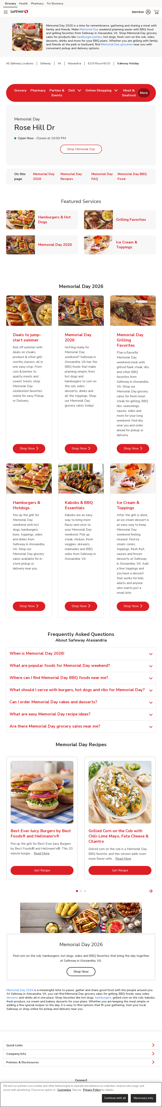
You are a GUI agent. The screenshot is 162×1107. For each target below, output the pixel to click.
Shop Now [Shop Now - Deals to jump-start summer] (32, 448)
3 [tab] (85, 891)
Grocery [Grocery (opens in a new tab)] (10, 3)
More (144, 93)
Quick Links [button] (81, 1045)
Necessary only (143, 1098)
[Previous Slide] (3, 891)
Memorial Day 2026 (56, 244)
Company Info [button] (81, 1054)
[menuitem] (20, 93)
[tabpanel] (42, 819)
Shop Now (84, 971)
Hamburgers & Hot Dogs (58, 219)
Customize (64, 1090)
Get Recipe (54, 870)
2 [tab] (81, 891)
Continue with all (115, 1098)
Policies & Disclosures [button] (81, 1062)
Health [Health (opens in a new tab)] (23, 3)
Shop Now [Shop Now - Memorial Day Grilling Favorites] (136, 448)
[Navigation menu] (6, 12)
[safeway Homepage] (19, 12)
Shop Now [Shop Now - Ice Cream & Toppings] (136, 606)
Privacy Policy (92, 1090)
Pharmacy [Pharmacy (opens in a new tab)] (37, 3)
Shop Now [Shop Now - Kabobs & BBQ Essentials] (84, 606)
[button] (141, 12)
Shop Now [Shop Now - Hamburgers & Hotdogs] (32, 606)
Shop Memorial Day (81, 149)
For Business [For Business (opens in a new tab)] (55, 3)
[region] (81, 1094)
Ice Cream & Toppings (136, 245)
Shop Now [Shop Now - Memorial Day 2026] (84, 448)
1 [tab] (77, 891)
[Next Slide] (159, 891)
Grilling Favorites (132, 219)
